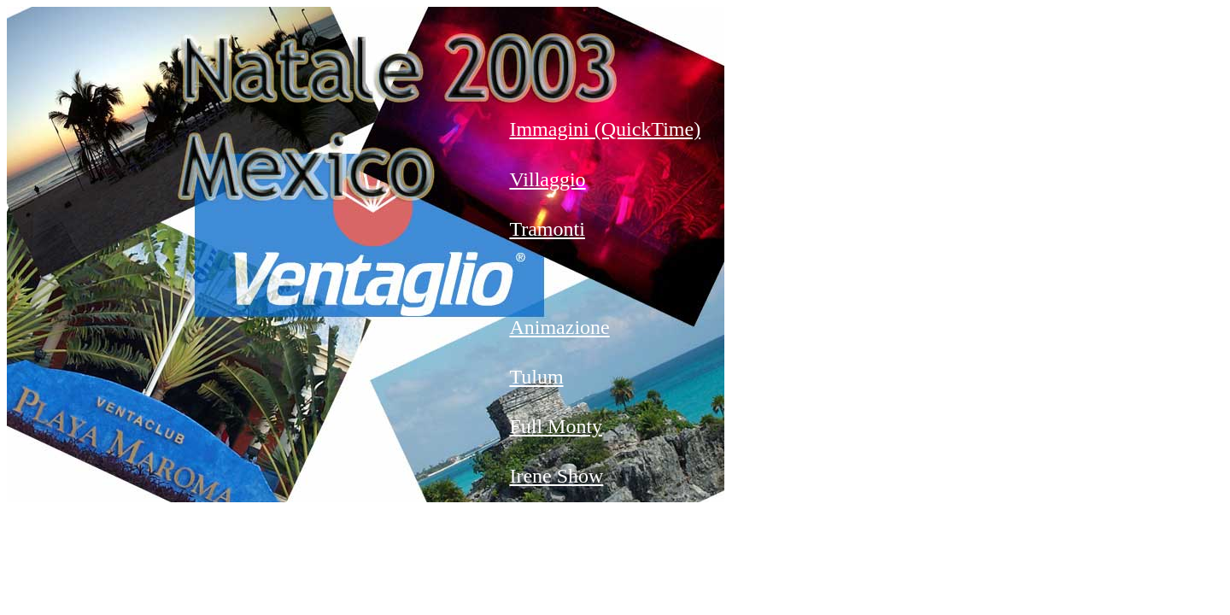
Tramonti (546, 229)
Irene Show (556, 476)
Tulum (536, 377)
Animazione (559, 327)
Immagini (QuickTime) (604, 129)
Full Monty (555, 426)
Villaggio (547, 179)
